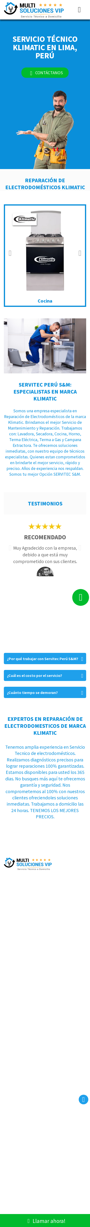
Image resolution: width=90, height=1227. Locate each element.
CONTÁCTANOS (45, 72)
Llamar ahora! (45, 1220)
